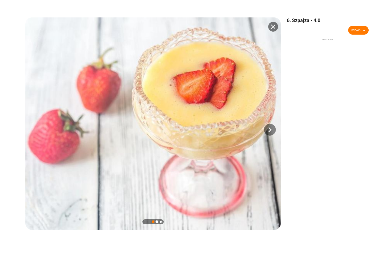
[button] (270, 130)
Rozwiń (355, 30)
